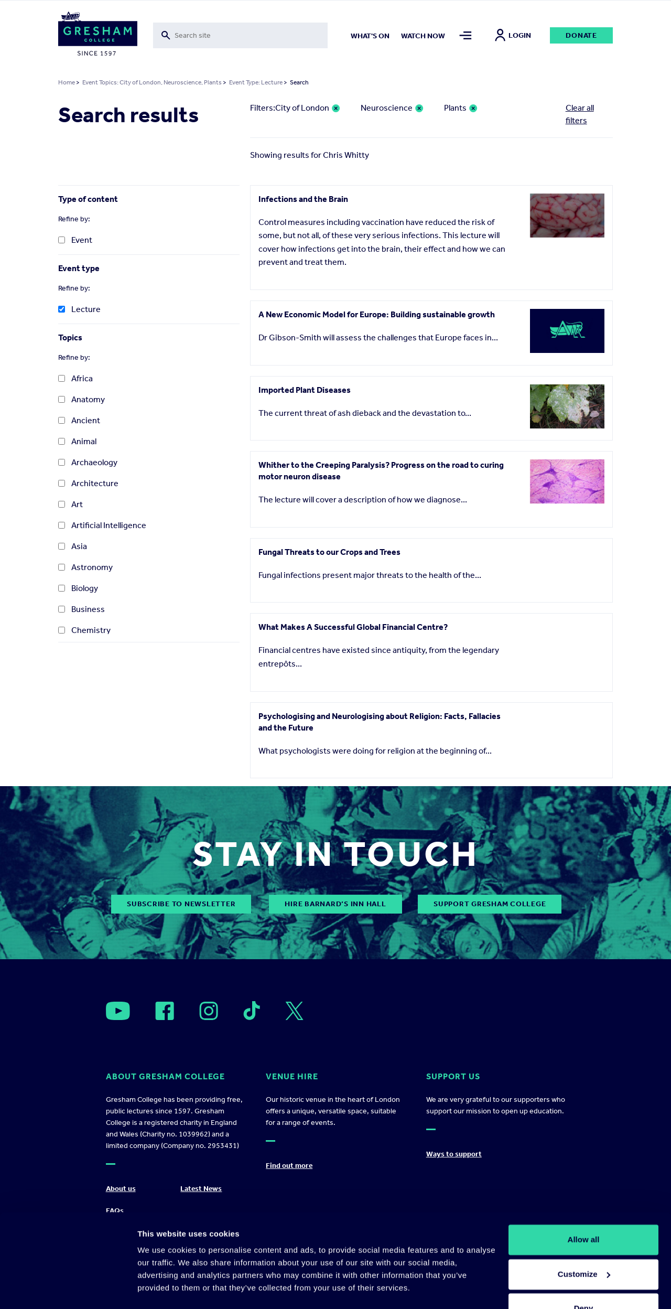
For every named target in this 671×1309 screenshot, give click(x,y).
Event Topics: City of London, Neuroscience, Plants (152, 82)
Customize (584, 1245)
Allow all (584, 1211)
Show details (161, 1288)
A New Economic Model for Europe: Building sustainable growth (376, 314)
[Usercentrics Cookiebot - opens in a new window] (68, 1288)
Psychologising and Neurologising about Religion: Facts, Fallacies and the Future (379, 722)
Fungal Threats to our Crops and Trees (329, 552)
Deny (583, 1279)
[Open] (118, 1011)
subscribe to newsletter (181, 903)
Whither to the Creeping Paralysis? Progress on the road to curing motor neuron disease (381, 470)
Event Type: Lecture (256, 82)
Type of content (88, 199)
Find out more (289, 1165)
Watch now (423, 35)
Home (66, 82)
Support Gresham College (490, 903)
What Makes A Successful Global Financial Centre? (353, 627)
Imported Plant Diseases (304, 390)
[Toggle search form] (240, 35)
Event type (79, 268)
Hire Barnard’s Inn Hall (335, 903)
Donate (581, 35)
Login (513, 35)
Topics (70, 337)
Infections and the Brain (303, 199)
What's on (370, 35)
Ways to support (454, 1154)
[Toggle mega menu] (465, 35)
